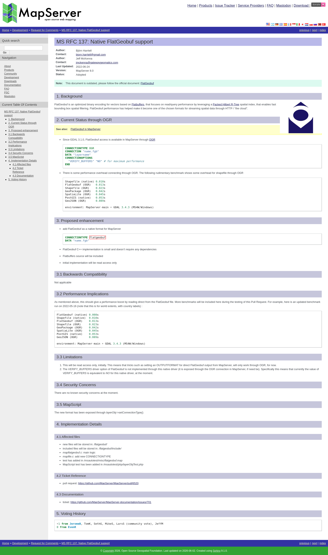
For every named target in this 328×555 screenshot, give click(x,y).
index (322, 30)
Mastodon (283, 5)
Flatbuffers (138, 104)
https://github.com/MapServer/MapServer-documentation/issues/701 (110, 502)
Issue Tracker (225, 5)
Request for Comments (45, 30)
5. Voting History (17, 179)
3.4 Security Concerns (20, 153)
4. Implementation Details (22, 160)
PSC (6, 92)
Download (302, 5)
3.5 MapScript (16, 156)
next (314, 30)
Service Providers (251, 5)
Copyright (108, 550)
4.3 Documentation (23, 175)
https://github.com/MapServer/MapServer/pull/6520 (108, 483)
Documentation (12, 85)
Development (20, 30)
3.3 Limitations (16, 149)
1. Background (16, 119)
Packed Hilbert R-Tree (226, 104)
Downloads (10, 81)
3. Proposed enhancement (23, 130)
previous (304, 30)
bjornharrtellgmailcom (91, 54)
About (7, 66)
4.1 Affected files (22, 164)
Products (205, 5)
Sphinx (217, 550)
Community (10, 73)
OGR (152, 139)
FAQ (270, 5)
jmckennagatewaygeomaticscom (97, 62)
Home (191, 5)
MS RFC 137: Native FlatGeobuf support (86, 30)
